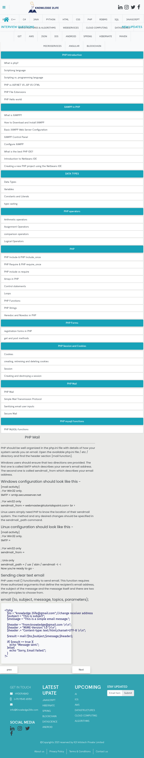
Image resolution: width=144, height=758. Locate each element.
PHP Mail (9, 392)
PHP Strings (10, 308)
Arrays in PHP (11, 279)
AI (76, 694)
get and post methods (16, 338)
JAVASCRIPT (133, 19)
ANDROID (71, 36)
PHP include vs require (16, 272)
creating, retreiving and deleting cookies (26, 361)
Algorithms (82, 721)
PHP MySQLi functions (16, 429)
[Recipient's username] (114, 693)
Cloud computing (86, 715)
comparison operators (16, 234)
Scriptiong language (15, 70)
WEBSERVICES (71, 27)
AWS (31, 36)
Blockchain (49, 716)
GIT (20, 36)
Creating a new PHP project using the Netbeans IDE (33, 166)
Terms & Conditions (80, 751)
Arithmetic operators (15, 219)
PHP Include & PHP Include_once (22, 257)
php (90, 19)
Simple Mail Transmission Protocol (23, 399)
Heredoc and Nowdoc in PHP (20, 315)
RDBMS (104, 19)
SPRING (88, 36)
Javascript (49, 700)
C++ (13, 19)
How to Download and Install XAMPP (24, 122)
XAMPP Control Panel (16, 137)
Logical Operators (14, 241)
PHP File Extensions (15, 92)
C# (24, 19)
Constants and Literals (16, 196)
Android (47, 727)
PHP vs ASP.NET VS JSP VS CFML (22, 85)
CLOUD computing (97, 27)
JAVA (36, 19)
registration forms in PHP (18, 331)
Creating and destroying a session (23, 376)
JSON (44, 36)
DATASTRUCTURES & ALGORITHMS (37, 27)
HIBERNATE (105, 36)
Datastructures (85, 710)
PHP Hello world (13, 99)
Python (50, 19)
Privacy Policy (56, 751)
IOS (56, 36)
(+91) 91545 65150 (23, 699)
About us (39, 751)
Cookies (8, 354)
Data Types (10, 182)
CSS (78, 19)
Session (8, 369)
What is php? (11, 63)
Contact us (102, 751)
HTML (66, 19)
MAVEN (123, 36)
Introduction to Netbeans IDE (20, 159)
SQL (117, 19)
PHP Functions (12, 301)
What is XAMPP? (13, 115)
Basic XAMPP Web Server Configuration (25, 130)
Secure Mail (10, 413)
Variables (9, 189)
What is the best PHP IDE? (18, 151)
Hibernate (48, 705)
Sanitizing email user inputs (19, 406)
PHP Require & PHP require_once (22, 264)
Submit (128, 693)
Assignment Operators (16, 227)
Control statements (15, 286)
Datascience (50, 722)
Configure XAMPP (14, 144)
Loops (7, 293)
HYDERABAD (22, 694)
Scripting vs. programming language (23, 77)
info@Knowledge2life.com (24, 710)
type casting (10, 204)
